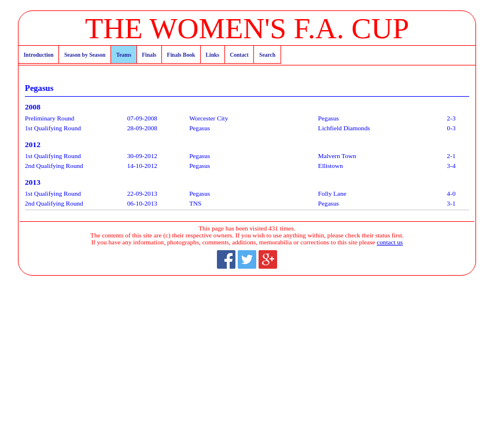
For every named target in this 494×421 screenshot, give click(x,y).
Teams (123, 55)
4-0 (451, 193)
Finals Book (181, 55)
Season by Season (84, 55)
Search (267, 55)
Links (212, 55)
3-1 (451, 203)
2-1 (451, 155)
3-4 (451, 165)
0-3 (451, 128)
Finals (149, 55)
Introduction (39, 55)
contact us (390, 242)
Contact (239, 55)
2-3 (451, 118)
